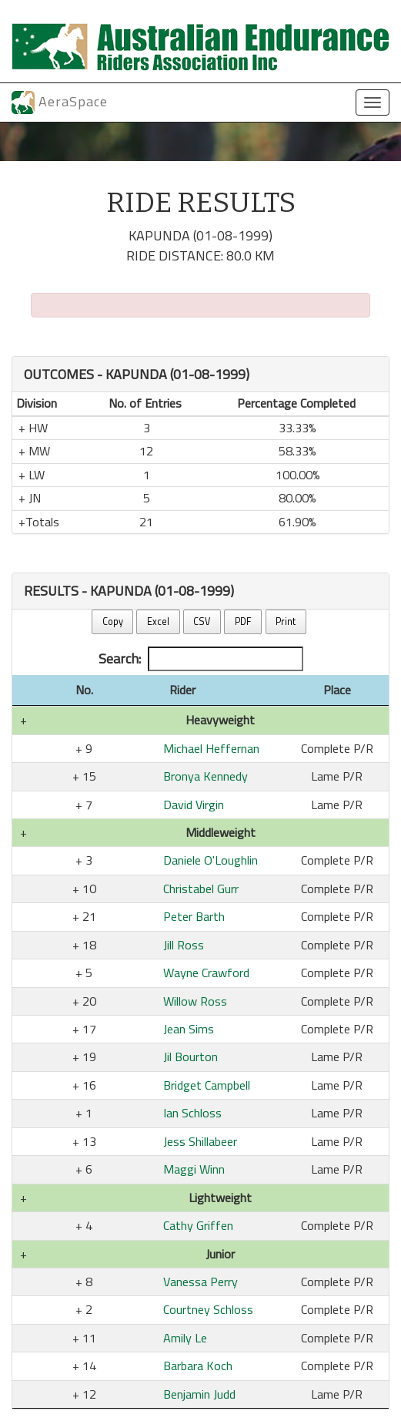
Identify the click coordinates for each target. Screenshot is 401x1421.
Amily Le (185, 1338)
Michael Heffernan (211, 748)
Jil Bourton (190, 1056)
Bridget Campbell (206, 1085)
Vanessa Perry (200, 1281)
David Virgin (193, 804)
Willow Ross (195, 1001)
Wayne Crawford (206, 972)
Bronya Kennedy (205, 776)
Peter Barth (194, 916)
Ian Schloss (192, 1113)
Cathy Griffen (198, 1225)
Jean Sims (188, 1029)
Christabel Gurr (201, 888)
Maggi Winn (194, 1169)
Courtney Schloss (208, 1309)
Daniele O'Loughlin (210, 860)
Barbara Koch (197, 1365)
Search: (201, 659)
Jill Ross (183, 945)
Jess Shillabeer (200, 1141)
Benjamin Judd (199, 1394)
